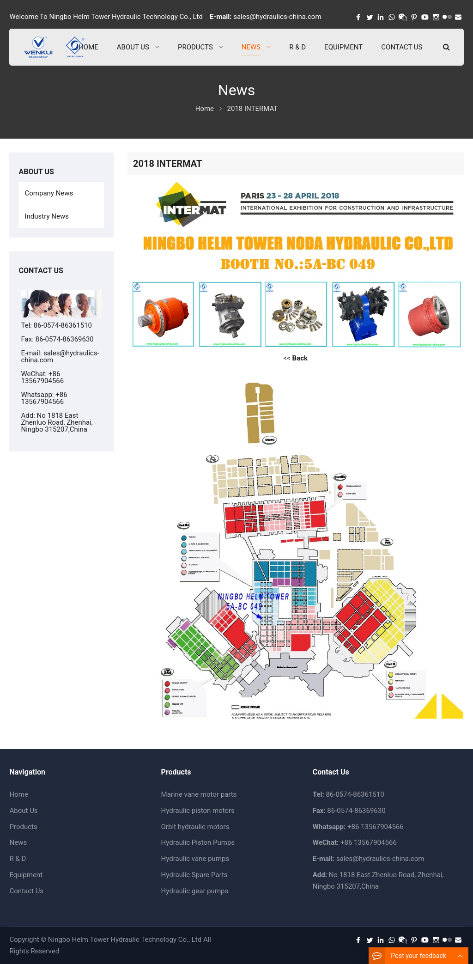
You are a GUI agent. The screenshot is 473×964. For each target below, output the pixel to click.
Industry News (46, 216)
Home (18, 794)
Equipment (25, 875)
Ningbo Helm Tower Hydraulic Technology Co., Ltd (124, 939)
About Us (23, 810)
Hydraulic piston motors (198, 810)
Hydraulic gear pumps (195, 891)
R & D (17, 858)
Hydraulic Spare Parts (194, 875)
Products (23, 827)
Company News (48, 193)
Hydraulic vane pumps (195, 858)
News (18, 842)
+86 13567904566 (44, 398)
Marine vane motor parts (199, 794)
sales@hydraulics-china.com (277, 16)
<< (296, 358)
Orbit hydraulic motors (195, 827)
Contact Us (26, 891)
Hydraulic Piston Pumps (198, 842)
